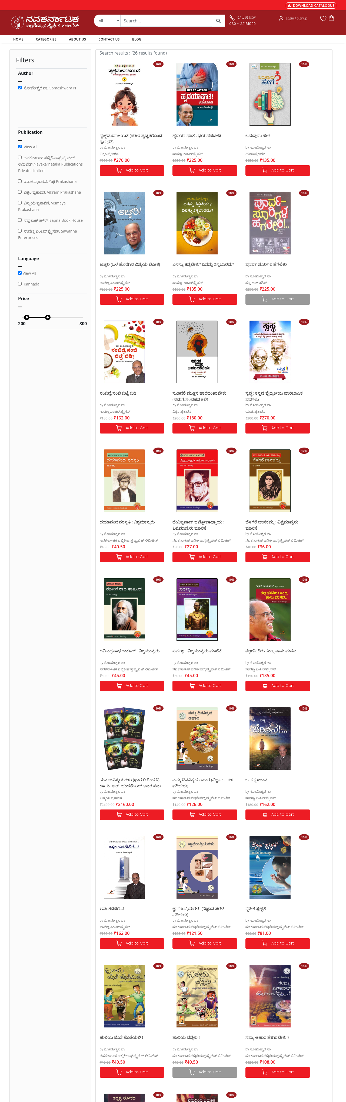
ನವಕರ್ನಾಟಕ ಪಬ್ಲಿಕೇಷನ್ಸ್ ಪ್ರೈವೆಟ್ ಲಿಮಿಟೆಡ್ (188, 411)
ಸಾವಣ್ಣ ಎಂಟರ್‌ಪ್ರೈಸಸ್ (174, 154)
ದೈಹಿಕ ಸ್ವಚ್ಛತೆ (110, 779)
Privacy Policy (106, 1033)
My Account (166, 1020)
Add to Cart (125, 170)
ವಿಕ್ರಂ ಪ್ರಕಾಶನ (109, 154)
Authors (163, 1007)
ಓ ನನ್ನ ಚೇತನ (170, 650)
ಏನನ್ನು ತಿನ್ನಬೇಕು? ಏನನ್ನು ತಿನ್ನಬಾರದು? (120, 267)
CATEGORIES (46, 39)
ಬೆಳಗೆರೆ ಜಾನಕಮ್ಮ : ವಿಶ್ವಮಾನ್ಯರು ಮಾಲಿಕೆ (294, 395)
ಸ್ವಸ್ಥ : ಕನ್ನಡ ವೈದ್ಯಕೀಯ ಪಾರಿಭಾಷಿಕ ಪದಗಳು (119, 395)
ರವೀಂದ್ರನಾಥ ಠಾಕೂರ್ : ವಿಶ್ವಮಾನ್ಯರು (119, 524)
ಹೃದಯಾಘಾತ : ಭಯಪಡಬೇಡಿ (183, 135)
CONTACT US (109, 39)
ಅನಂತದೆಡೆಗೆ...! (230, 650)
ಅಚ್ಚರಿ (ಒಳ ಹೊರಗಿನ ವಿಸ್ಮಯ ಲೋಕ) (301, 138)
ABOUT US (77, 39)
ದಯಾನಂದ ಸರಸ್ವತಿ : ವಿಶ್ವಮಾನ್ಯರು (175, 395)
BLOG (136, 39)
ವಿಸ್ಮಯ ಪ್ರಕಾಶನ (288, 540)
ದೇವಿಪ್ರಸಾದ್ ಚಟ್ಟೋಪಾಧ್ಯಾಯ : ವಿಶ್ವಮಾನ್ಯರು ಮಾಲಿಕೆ (243, 395)
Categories (165, 1013)
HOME (19, 39)
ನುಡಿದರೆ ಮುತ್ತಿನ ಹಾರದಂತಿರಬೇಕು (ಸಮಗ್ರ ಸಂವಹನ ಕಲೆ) (297, 267)
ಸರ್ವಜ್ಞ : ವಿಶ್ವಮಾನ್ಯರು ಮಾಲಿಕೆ (183, 522)
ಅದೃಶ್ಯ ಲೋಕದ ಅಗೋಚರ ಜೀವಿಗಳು (121, 911)
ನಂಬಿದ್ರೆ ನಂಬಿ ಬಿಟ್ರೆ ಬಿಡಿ (236, 264)
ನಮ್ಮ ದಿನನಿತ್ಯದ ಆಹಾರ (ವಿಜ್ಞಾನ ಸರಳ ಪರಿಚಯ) (119, 653)
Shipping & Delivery (111, 1020)
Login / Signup (296, 18)
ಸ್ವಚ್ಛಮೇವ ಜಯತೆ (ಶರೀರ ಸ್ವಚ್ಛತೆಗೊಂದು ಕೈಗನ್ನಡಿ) (120, 138)
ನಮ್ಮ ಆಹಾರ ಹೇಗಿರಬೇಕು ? (299, 779)
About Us (164, 1026)
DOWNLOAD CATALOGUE (311, 5)
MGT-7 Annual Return (113, 1013)
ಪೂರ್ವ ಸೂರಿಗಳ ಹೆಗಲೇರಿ (179, 264)
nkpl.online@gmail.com (35, 1063)
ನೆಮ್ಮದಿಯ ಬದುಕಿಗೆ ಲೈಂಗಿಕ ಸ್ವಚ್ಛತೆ (180, 911)
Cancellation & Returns (114, 1026)
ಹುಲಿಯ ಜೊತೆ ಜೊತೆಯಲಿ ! (180, 779)
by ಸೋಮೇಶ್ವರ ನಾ (112, 147)
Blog (160, 1039)
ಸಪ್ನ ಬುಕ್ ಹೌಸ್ (169, 282)
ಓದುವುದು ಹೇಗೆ (230, 135)
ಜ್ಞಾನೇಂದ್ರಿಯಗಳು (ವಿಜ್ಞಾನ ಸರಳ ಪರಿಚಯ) (298, 653)
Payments (103, 1007)
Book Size (103, 1046)
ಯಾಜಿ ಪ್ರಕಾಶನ (228, 154)
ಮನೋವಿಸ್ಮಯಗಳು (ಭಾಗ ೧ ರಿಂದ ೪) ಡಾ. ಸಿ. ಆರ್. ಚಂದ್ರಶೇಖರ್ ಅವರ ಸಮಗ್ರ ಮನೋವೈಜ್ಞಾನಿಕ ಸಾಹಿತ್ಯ (300, 524)
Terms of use (106, 1039)
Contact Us (165, 1033)
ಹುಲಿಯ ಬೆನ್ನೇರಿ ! (231, 779)
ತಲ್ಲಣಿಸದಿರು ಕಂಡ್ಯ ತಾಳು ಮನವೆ (243, 522)
